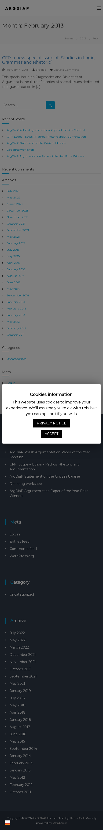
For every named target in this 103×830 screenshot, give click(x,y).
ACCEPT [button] (51, 434)
